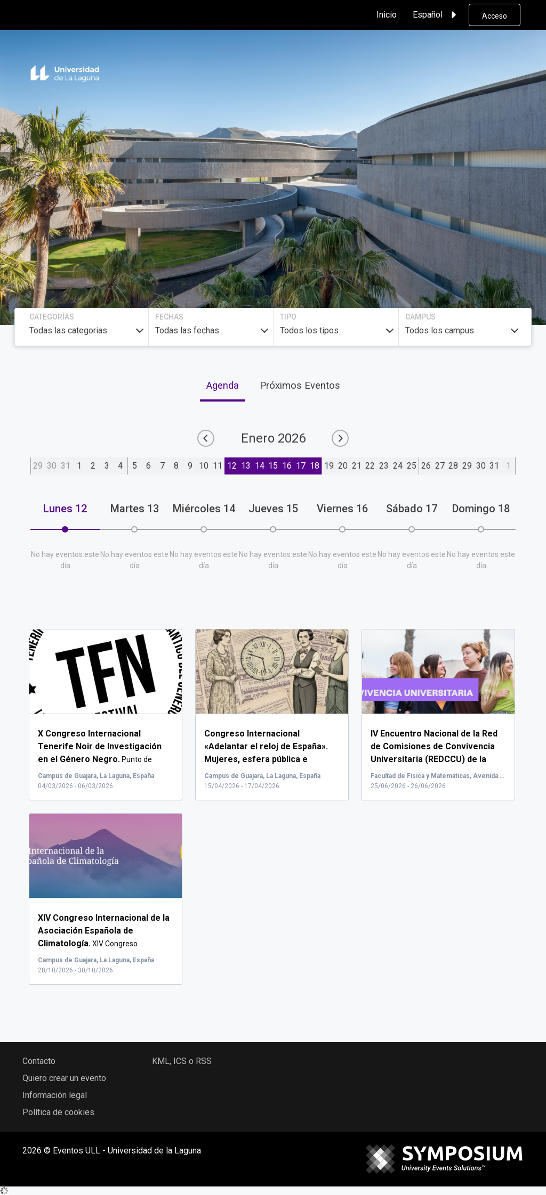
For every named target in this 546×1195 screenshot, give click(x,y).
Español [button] (436, 15)
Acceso (494, 16)
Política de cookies (58, 1112)
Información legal (54, 1095)
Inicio (386, 15)
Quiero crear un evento (64, 1078)
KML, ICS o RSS (182, 1061)
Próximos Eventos (300, 385)
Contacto (38, 1061)
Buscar (440, 209)
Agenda (222, 385)
